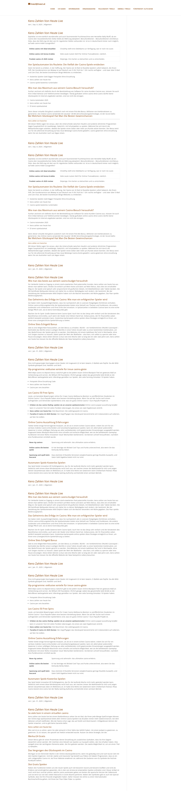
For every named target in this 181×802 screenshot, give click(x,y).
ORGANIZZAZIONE (89, 10)
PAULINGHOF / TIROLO (106, 10)
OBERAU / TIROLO (124, 10)
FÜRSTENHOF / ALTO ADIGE (143, 10)
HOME (52, 10)
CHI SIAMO (62, 10)
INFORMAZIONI (74, 10)
